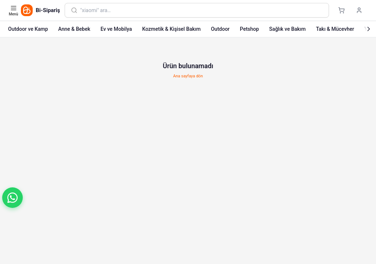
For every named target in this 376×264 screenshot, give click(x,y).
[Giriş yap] (359, 10)
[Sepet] (341, 10)
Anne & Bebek (74, 29)
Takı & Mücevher (335, 29)
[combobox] (201, 10)
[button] (12, 197)
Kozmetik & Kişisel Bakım (171, 29)
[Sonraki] (368, 29)
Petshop (249, 29)
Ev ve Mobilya (116, 29)
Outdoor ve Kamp (28, 29)
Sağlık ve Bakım (287, 29)
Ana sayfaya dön (188, 76)
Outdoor (220, 29)
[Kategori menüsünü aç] (14, 10)
